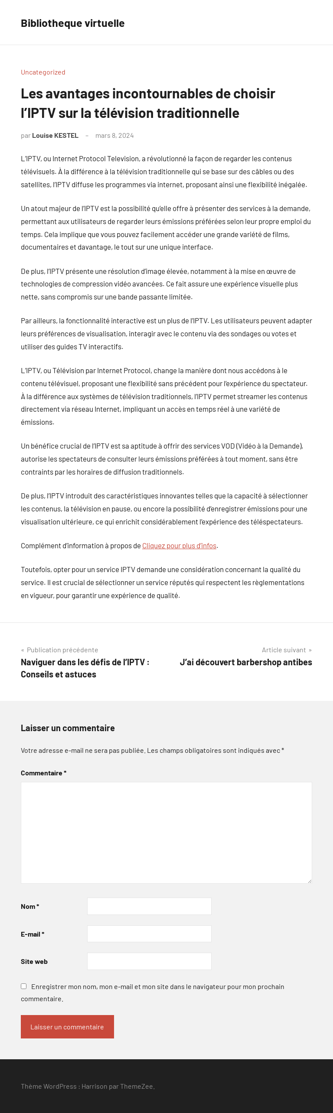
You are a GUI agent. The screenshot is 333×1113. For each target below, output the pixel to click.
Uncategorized (43, 72)
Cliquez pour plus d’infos (179, 545)
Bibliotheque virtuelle (78, 22)
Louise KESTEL (55, 135)
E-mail (32, 934)
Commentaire (43, 772)
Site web (34, 961)
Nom (30, 906)
